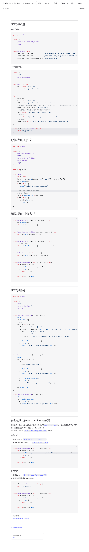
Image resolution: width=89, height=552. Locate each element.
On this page (82, 8)
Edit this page (16, 527)
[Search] (29, 3)
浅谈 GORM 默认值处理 (21, 518)
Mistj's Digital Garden (11, 3)
